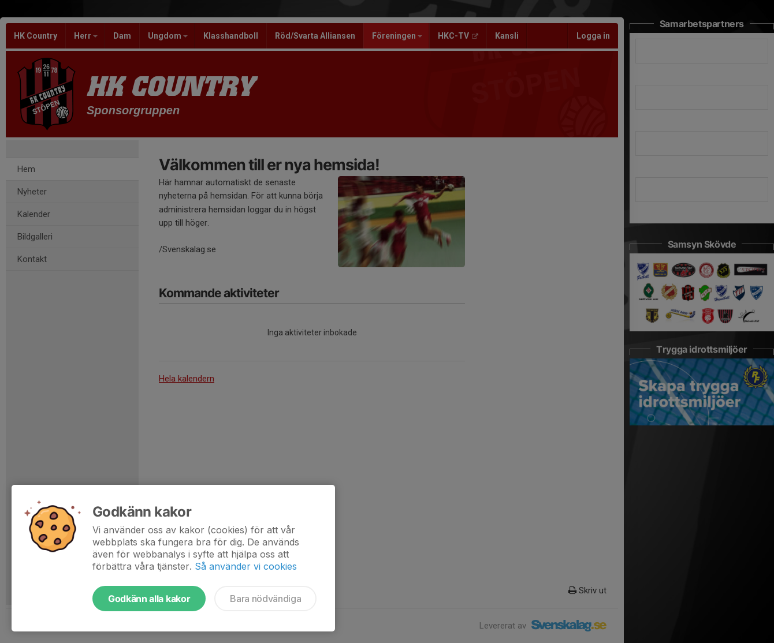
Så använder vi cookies (246, 566)
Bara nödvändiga (265, 598)
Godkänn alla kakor (149, 598)
